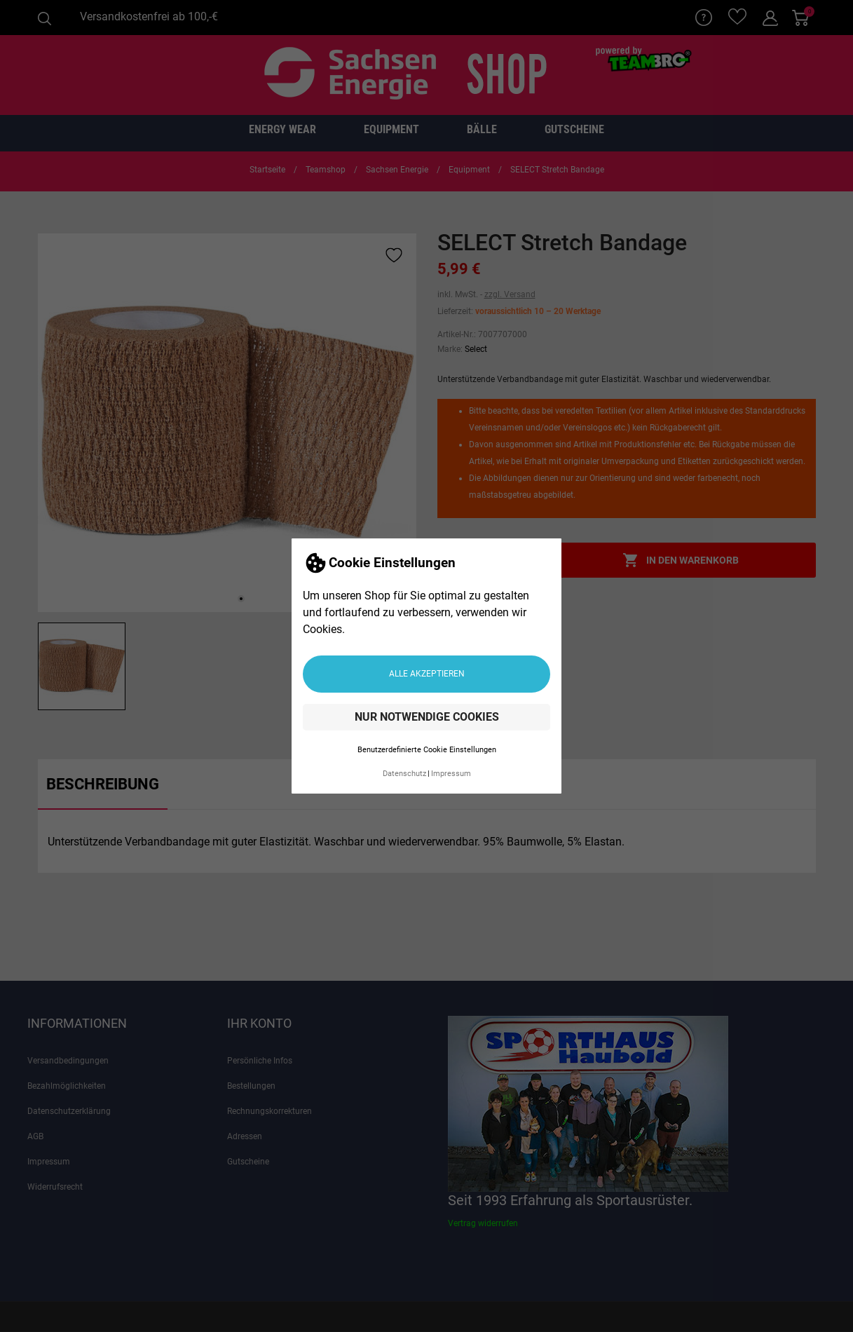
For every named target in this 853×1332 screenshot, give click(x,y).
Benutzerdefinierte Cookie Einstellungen (426, 749)
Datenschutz (404, 773)
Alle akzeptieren (427, 674)
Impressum (451, 773)
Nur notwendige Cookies (427, 716)
